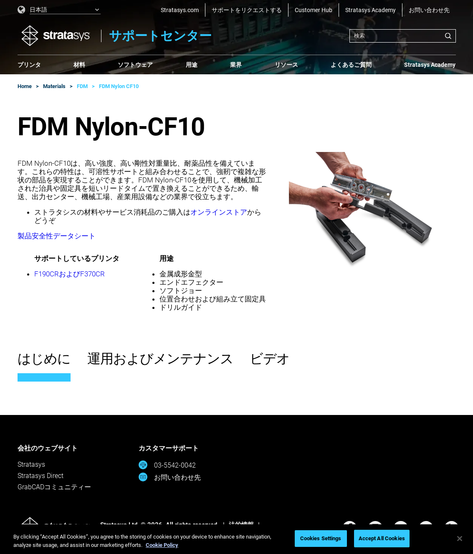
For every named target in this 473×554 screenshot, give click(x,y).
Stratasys (31, 464)
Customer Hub (313, 10)
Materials (54, 86)
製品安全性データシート (57, 236)
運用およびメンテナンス (160, 359)
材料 (79, 64)
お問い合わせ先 (429, 10)
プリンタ (29, 64)
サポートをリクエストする (247, 10)
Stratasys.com (180, 10)
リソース (286, 64)
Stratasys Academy (370, 10)
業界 (236, 64)
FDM (82, 86)
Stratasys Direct (40, 476)
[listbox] (59, 10)
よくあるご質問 (351, 64)
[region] (236, 539)
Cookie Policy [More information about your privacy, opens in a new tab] (162, 545)
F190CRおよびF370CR (69, 274)
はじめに (44, 359)
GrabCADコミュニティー (54, 487)
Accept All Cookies (382, 538)
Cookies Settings (320, 538)
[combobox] (402, 36)
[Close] (459, 538)
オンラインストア (218, 212)
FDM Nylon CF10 (119, 86)
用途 (191, 64)
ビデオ (270, 359)
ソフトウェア (135, 64)
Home (25, 86)
